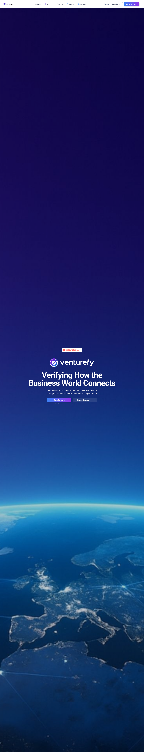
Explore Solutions (84, 400)
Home (38, 4)
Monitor (70, 4)
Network (82, 4)
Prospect (59, 4)
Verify (48, 4)
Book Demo (116, 4)
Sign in (106, 4)
